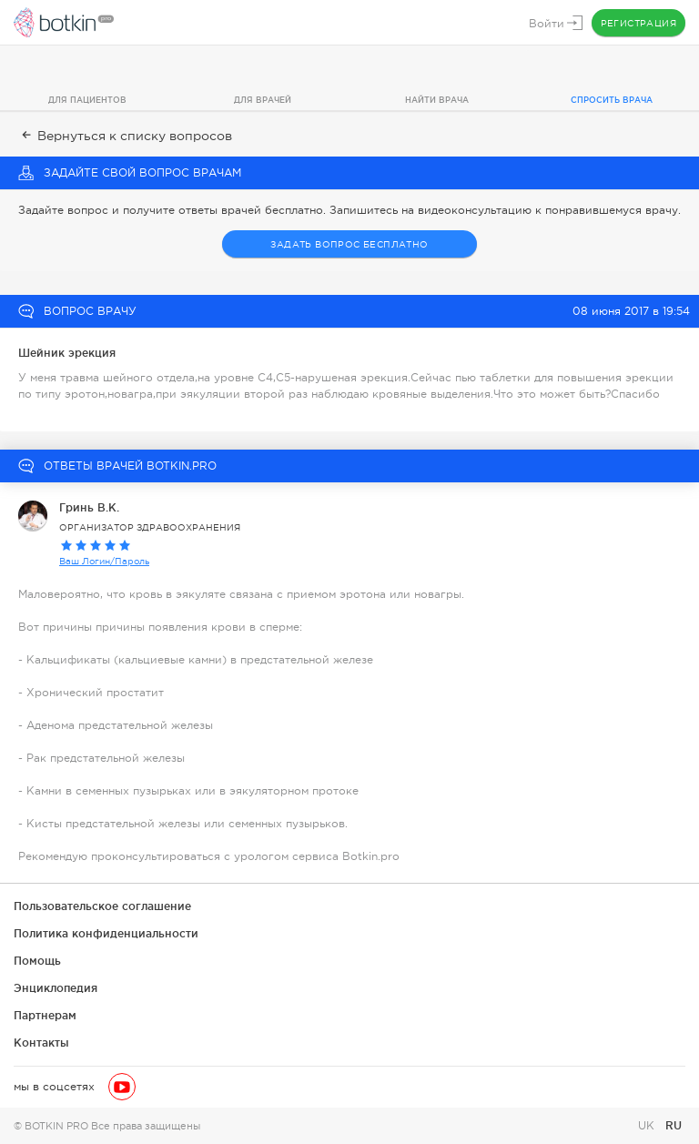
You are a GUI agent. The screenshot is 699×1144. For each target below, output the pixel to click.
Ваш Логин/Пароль (104, 561)
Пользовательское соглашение (102, 906)
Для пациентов (87, 100)
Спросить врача (612, 100)
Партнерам (45, 1015)
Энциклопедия (55, 988)
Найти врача (437, 100)
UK (648, 1125)
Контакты (41, 1042)
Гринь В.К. (89, 507)
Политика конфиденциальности (106, 933)
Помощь (37, 961)
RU (673, 1125)
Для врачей (262, 100)
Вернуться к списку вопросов (125, 135)
